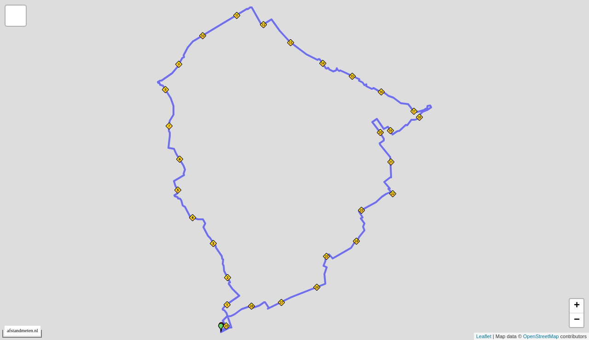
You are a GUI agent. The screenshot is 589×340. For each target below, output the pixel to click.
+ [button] (577, 306)
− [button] (577, 320)
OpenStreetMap (541, 336)
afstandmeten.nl (22, 330)
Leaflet (483, 336)
